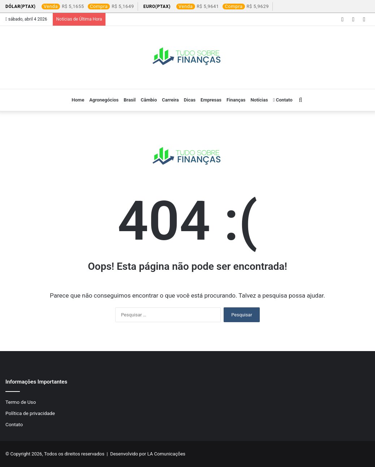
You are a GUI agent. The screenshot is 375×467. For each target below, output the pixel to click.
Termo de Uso (20, 402)
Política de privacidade (30, 413)
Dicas (189, 100)
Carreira (170, 100)
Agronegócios (103, 100)
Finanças (236, 100)
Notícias (259, 100)
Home (78, 100)
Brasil (129, 100)
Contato (283, 100)
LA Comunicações (165, 454)
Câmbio (149, 100)
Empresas (211, 100)
